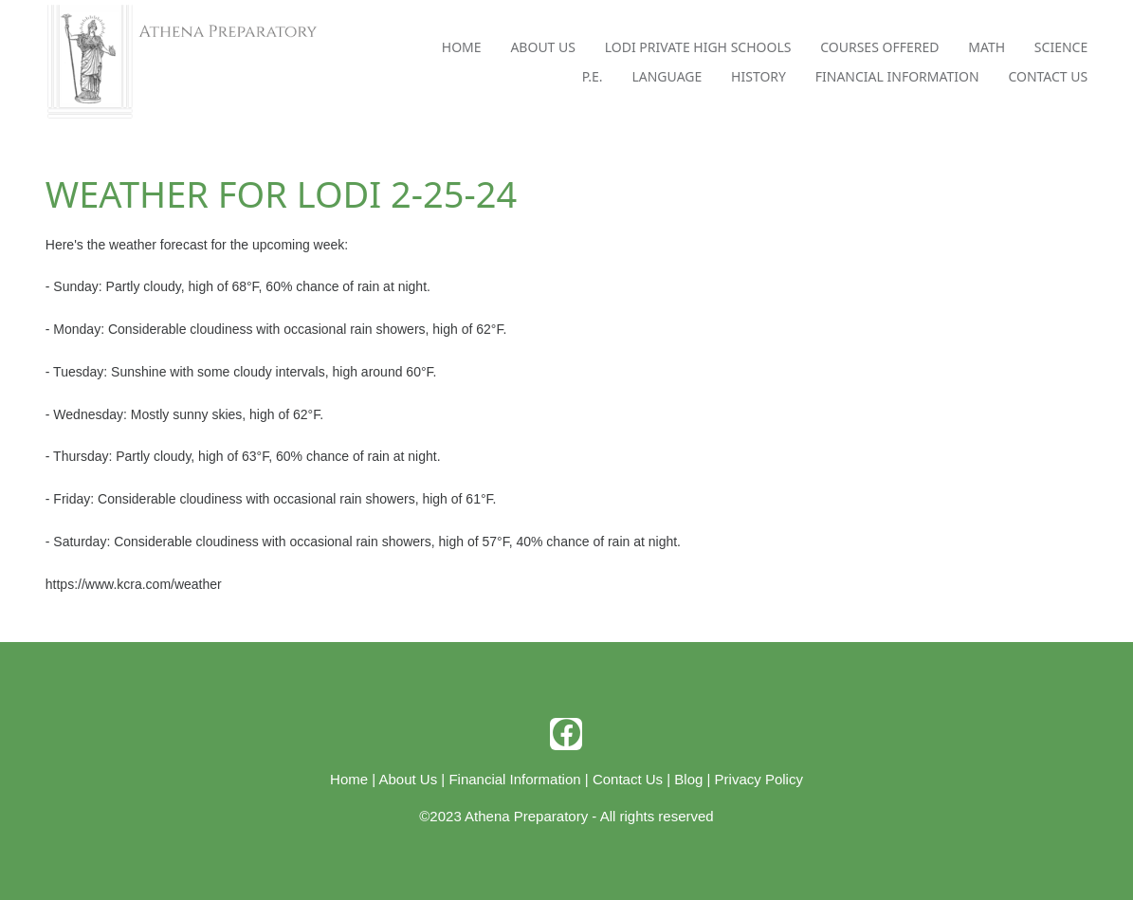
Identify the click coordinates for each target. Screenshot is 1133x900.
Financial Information (897, 76)
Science (1060, 47)
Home (462, 47)
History (758, 76)
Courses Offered (879, 47)
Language (666, 76)
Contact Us (1047, 76)
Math (986, 47)
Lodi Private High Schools (698, 47)
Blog (688, 779)
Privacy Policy (759, 779)
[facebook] (566, 734)
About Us (543, 47)
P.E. (592, 76)
